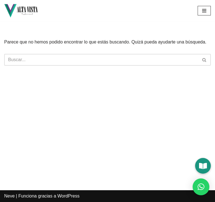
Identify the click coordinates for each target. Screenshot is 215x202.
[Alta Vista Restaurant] (21, 11)
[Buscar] (101, 60)
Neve (9, 196)
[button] (203, 166)
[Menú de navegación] (204, 10)
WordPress (68, 196)
